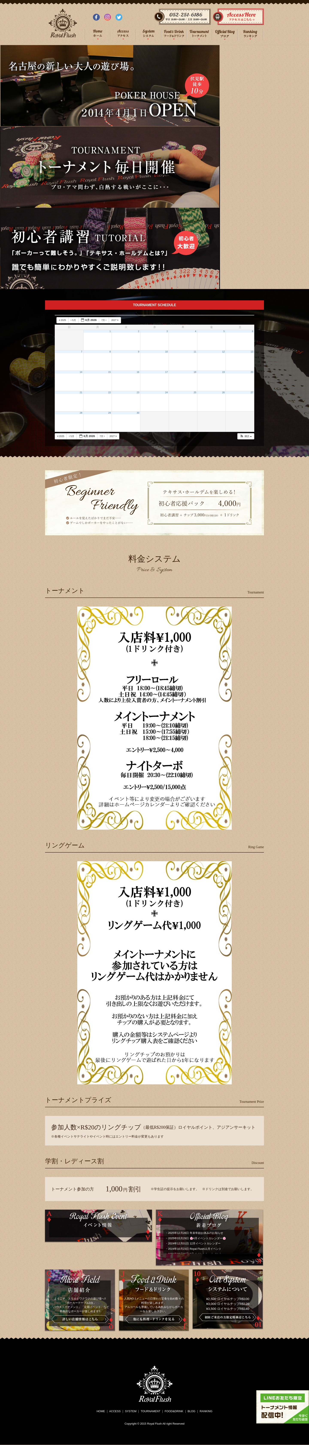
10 (166, 351)
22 (109, 392)
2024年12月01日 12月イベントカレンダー (194, 1243)
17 (166, 372)
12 (223, 351)
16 (138, 372)
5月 (73, 320)
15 (109, 372)
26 (223, 392)
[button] (246, 436)
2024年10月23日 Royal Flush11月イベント (194, 1248)
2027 (115, 320)
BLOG (191, 1411)
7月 (104, 320)
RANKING (206, 1411)
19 (223, 372)
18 (195, 372)
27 (252, 392)
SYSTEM (130, 1411)
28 (81, 413)
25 (195, 392)
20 (252, 372)
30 (138, 413)
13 (252, 351)
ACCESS (115, 1411)
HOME (101, 1411)
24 (166, 392)
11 (195, 351)
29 (109, 413)
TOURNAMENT (150, 1411)
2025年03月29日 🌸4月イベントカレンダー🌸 (197, 1238)
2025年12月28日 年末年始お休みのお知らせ (195, 1233)
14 (81, 372)
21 (81, 392)
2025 (63, 320)
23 (138, 392)
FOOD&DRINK (174, 1411)
